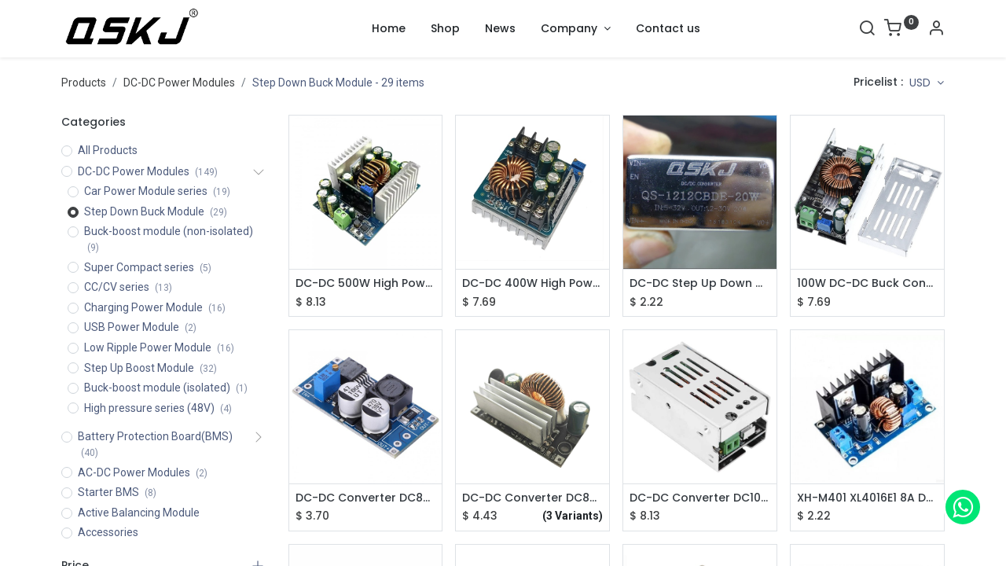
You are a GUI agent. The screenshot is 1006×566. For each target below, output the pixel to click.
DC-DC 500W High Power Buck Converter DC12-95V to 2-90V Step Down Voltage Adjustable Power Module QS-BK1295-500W (366, 283)
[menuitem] (388, 29)
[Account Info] (936, 30)
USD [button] (921, 82)
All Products (108, 150)
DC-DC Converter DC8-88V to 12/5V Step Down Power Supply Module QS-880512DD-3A (532, 498)
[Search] (867, 30)
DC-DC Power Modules (179, 82)
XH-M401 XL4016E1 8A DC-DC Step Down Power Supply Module (867, 498)
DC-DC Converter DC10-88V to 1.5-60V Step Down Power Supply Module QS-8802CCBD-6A (700, 498)
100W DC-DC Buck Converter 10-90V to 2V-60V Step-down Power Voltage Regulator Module (867, 283)
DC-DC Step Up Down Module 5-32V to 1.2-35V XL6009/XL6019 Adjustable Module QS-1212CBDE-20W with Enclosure (700, 283)
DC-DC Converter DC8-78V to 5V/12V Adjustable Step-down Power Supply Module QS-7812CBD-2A (366, 498)
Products (83, 82)
